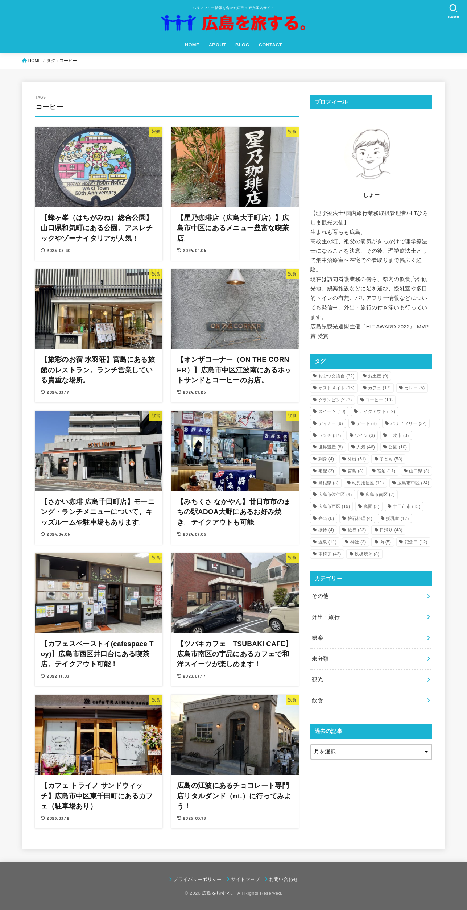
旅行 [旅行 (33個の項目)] (357, 530)
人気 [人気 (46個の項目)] (365, 447)
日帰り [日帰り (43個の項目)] (391, 530)
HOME (192, 44)
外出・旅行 (326, 617)
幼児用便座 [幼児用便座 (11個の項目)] (368, 482)
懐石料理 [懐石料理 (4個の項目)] (360, 518)
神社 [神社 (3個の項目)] (358, 542)
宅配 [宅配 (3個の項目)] (326, 470)
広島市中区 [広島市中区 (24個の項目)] (413, 482)
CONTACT (270, 44)
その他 (320, 596)
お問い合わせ (283, 879)
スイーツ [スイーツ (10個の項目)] (332, 411)
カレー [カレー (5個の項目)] (414, 387)
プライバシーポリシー (197, 879)
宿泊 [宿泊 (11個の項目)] (386, 470)
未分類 (320, 659)
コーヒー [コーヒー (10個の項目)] (379, 399)
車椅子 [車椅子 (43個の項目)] (329, 554)
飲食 (317, 700)
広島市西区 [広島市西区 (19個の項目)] (334, 506)
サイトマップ (245, 879)
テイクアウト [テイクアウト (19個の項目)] (377, 411)
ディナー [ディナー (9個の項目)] (330, 423)
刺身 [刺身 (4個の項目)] (326, 459)
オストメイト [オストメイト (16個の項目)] (336, 387)
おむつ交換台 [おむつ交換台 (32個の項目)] (336, 376)
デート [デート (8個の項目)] (366, 423)
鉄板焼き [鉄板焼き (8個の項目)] (367, 554)
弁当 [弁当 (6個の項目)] (326, 518)
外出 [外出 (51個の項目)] (357, 459)
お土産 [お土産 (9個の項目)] (378, 376)
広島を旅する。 (219, 893)
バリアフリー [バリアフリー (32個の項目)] (408, 423)
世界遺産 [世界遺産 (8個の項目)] (330, 447)
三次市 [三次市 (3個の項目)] (398, 435)
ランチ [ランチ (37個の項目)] (329, 435)
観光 (317, 679)
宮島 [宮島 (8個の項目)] (356, 470)
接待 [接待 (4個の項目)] (326, 530)
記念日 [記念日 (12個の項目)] (416, 542)
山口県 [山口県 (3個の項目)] (419, 470)
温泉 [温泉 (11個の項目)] (327, 542)
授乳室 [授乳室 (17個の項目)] (397, 518)
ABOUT (217, 44)
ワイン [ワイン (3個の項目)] (365, 435)
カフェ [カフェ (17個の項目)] (379, 387)
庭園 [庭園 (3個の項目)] (372, 506)
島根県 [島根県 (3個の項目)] (328, 482)
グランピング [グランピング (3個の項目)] (335, 399)
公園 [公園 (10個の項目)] (397, 447)
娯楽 (317, 638)
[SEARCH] (453, 11)
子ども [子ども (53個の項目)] (391, 459)
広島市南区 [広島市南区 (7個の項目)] (380, 494)
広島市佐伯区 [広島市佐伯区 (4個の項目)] (335, 494)
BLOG (242, 44)
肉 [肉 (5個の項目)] (385, 542)
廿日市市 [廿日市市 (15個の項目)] (406, 506)
